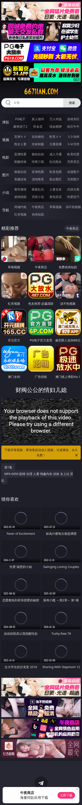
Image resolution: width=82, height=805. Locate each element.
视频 (5, 139)
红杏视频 (20, 214)
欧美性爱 (73, 154)
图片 (5, 174)
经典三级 (38, 162)
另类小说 (38, 197)
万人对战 (55, 119)
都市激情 (20, 189)
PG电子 (20, 119)
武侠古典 (73, 189)
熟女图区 (55, 179)
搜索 (72, 103)
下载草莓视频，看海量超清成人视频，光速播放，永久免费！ (41, 453)
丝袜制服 (38, 144)
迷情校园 (20, 197)
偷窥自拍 (20, 172)
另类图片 (73, 179)
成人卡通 (55, 154)
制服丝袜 (20, 162)
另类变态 (73, 162)
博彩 (5, 122)
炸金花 (37, 126)
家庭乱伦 (38, 189)
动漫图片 (73, 172)
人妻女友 (55, 189)
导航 (5, 210)
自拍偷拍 (38, 136)
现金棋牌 (55, 126)
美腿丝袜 (20, 179)
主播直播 (55, 144)
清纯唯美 (38, 179)
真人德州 (38, 119)
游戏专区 (73, 119)
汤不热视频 (73, 207)
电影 (5, 157)
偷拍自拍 (38, 154)
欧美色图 (55, 172)
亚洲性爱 (20, 154)
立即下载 (66, 795)
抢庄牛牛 (73, 126)
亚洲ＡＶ (20, 136)
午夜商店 (38, 207)
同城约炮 (20, 207)
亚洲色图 (38, 172)
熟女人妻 (20, 144)
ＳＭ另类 (73, 144)
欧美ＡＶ (55, 136)
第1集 (8, 467)
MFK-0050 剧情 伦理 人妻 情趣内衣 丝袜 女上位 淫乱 (37, 477)
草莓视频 (55, 207)
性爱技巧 (73, 197)
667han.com (41, 91)
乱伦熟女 (55, 162)
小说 (5, 192)
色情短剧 (38, 214)
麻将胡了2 (20, 126)
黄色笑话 (55, 197)
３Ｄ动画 (73, 136)
